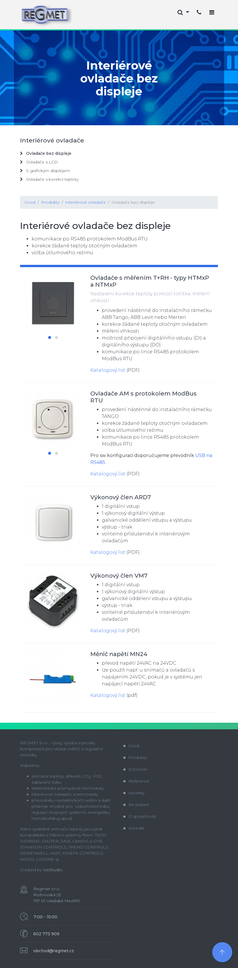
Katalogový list (107, 370)
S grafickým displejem (45, 170)
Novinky (134, 792)
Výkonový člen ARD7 (120, 497)
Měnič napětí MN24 (118, 654)
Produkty (50, 202)
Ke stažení (136, 804)
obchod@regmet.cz (53, 950)
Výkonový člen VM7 (118, 575)
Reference (136, 781)
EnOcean (135, 769)
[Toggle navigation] (212, 12)
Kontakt (133, 828)
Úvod (30, 202)
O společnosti (139, 816)
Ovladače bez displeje (133, 202)
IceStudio (52, 869)
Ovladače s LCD (39, 162)
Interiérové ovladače (85, 202)
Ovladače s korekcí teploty (49, 179)
